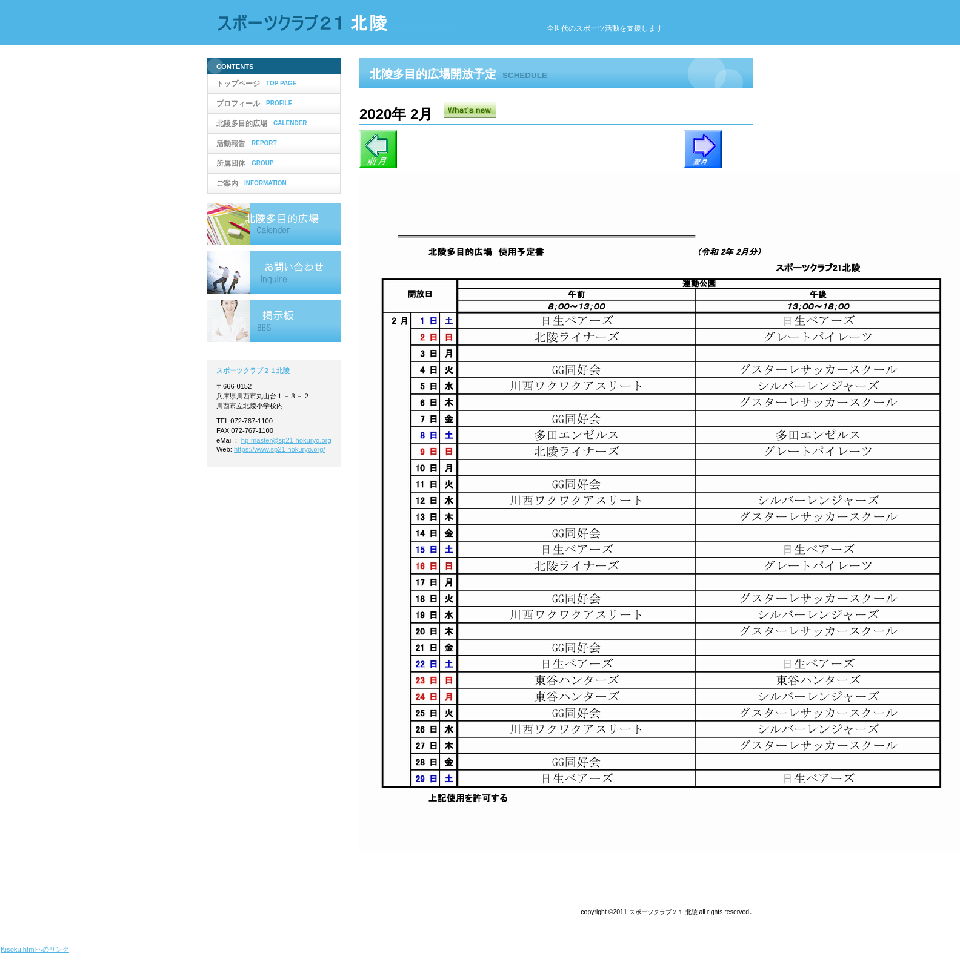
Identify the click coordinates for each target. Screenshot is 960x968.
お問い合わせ (274, 272)
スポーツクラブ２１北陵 (334, 23)
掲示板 (274, 321)
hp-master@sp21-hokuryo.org (286, 440)
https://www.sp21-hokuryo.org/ (279, 449)
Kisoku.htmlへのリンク (35, 949)
